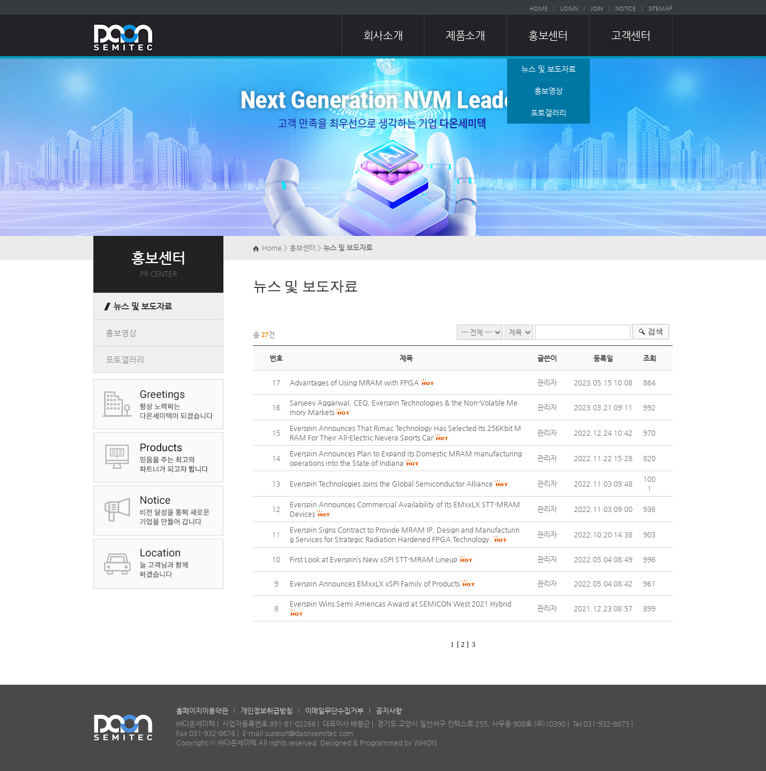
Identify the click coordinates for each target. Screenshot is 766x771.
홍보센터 (547, 35)
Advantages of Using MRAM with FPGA (354, 382)
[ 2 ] (463, 644)
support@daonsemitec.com (309, 733)
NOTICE (625, 8)
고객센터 (630, 35)
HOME (539, 8)
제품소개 (465, 35)
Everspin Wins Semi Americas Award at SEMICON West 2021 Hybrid (400, 604)
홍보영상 (548, 90)
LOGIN (569, 8)
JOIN (596, 8)
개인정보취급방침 (267, 711)
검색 (655, 331)
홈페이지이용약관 (202, 711)
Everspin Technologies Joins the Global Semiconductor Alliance (391, 484)
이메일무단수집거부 (334, 711)
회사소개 (383, 35)
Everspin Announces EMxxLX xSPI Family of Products (375, 583)
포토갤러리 (548, 112)
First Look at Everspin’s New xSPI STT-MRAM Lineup (373, 559)
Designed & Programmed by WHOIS (378, 742)
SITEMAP (660, 8)
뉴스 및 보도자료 (548, 68)
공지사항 (389, 711)
